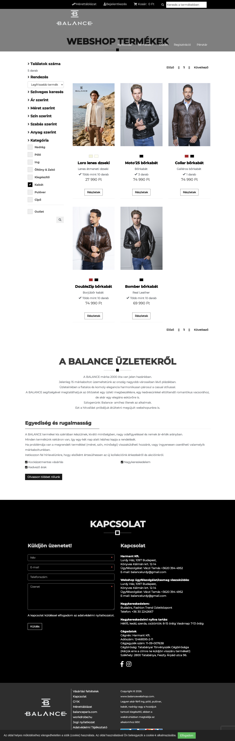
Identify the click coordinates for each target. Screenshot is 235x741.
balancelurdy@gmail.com (148, 572)
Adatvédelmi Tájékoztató (90, 727)
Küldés (34, 626)
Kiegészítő (40, 177)
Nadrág (38, 147)
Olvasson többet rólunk (45, 477)
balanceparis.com (85, 712)
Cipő (36, 199)
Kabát (37, 184)
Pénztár (202, 44)
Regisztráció (182, 44)
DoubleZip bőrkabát (93, 286)
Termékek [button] (145, 44)
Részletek (93, 192)
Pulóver (38, 192)
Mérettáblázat (82, 707)
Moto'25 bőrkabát (141, 163)
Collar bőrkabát (189, 163)
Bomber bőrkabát (141, 286)
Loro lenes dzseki (94, 163)
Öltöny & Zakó (42, 169)
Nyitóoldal (125, 44)
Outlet (163, 44)
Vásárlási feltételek (86, 691)
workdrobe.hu (82, 717)
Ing (35, 162)
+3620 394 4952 (172, 568)
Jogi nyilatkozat (84, 722)
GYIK (76, 701)
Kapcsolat (79, 696)
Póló (35, 154)
